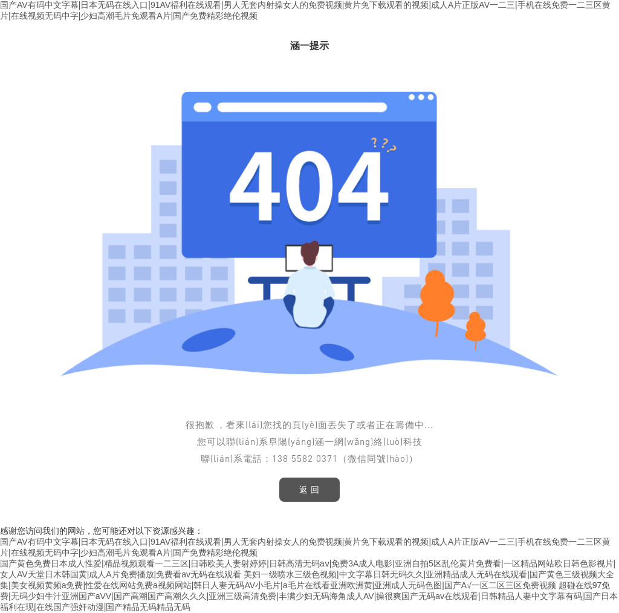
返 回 (309, 490)
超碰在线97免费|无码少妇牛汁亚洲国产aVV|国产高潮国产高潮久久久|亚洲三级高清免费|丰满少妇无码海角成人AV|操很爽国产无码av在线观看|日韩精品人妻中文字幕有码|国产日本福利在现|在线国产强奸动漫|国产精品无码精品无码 (309, 596)
